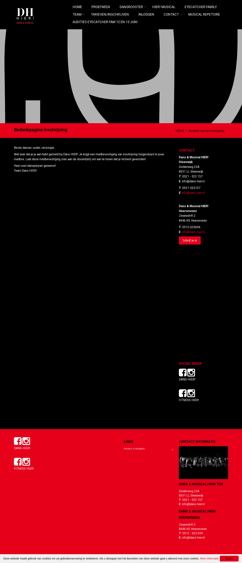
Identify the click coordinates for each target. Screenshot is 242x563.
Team (77, 14)
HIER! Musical (163, 7)
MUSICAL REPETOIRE (204, 14)
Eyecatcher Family (201, 7)
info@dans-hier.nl (193, 193)
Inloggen (146, 14)
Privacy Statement (134, 449)
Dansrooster (131, 7)
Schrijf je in (190, 240)
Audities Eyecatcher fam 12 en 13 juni (105, 22)
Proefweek (101, 7)
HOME (77, 7)
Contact (171, 14)
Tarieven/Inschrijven (110, 14)
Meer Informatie (209, 558)
